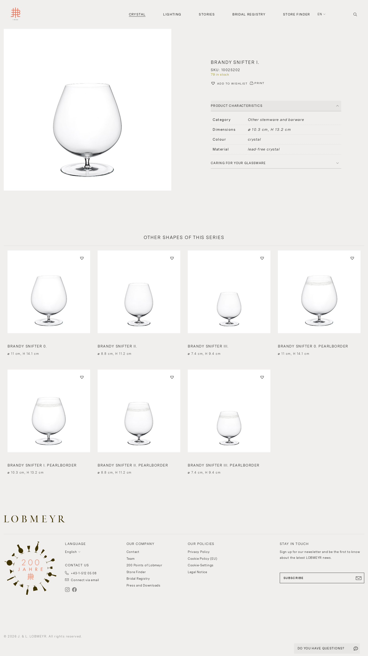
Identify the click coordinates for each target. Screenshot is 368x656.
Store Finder (296, 14)
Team (130, 558)
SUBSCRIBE (322, 578)
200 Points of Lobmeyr (144, 565)
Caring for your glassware (238, 163)
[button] (92, 110)
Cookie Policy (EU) (202, 558)
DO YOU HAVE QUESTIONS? (321, 648)
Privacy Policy (199, 552)
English (71, 552)
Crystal (137, 14)
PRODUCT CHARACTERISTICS (236, 106)
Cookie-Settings (201, 565)
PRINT (259, 83)
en (320, 14)
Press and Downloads (143, 585)
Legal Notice (197, 572)
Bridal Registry (248, 14)
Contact (132, 552)
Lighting (172, 14)
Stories (207, 14)
